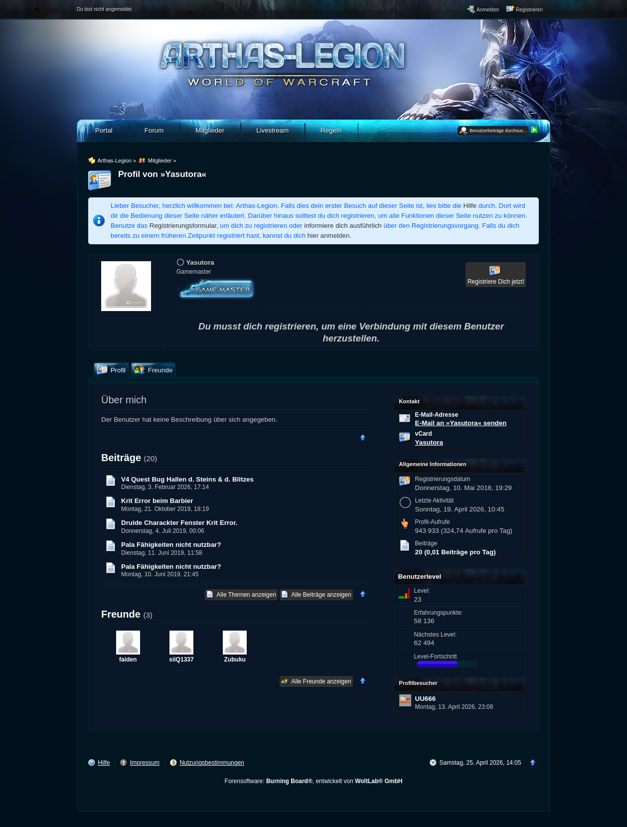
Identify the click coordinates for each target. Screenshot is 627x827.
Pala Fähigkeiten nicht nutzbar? (171, 544)
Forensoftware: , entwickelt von (314, 781)
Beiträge (121, 457)
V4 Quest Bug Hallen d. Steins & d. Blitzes (187, 479)
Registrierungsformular (183, 225)
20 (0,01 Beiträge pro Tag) (455, 552)
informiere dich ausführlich (343, 225)
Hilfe (470, 205)
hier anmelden (328, 235)
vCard (423, 433)
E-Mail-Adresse (437, 414)
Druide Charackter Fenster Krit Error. (179, 522)
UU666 (425, 698)
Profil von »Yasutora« (162, 174)
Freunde (121, 614)
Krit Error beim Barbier (157, 500)
